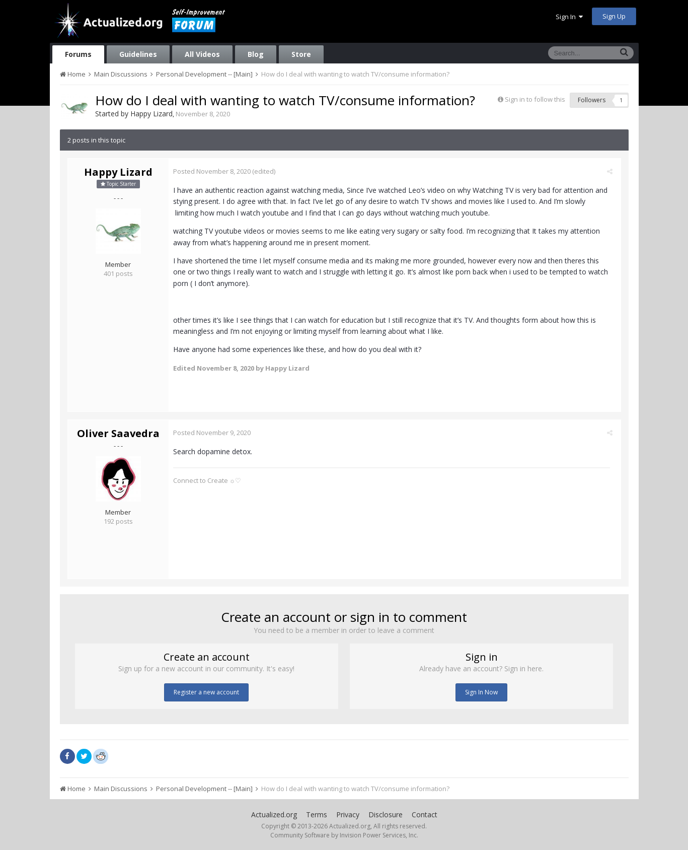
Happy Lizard (151, 113)
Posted (215, 171)
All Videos (202, 54)
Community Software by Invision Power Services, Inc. (344, 835)
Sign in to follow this (535, 99)
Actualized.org (274, 814)
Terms (316, 814)
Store (301, 54)
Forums (78, 54)
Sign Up (614, 16)
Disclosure (385, 814)
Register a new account (206, 692)
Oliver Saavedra (118, 433)
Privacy (347, 814)
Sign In (569, 16)
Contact (424, 814)
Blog (256, 54)
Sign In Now (481, 692)
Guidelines (138, 54)
